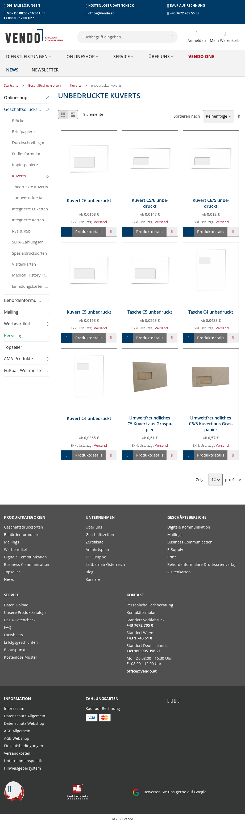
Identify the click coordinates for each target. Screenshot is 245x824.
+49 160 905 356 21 (144, 650)
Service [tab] (11, 595)
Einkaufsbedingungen (23, 745)
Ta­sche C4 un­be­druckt (210, 312)
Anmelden (197, 40)
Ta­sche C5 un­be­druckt (149, 312)
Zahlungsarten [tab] (102, 699)
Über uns (94, 527)
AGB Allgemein (17, 730)
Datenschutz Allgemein (24, 715)
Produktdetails (88, 231)
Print (171, 556)
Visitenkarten (179, 571)
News (9, 579)
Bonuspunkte (16, 649)
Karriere (93, 579)
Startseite (11, 85)
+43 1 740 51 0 (139, 638)
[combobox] (127, 37)
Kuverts (76, 85)
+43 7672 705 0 (140, 625)
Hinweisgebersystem (22, 768)
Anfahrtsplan (97, 549)
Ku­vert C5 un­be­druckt (89, 312)
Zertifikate (94, 542)
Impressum (14, 708)
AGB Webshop (16, 738)
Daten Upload (16, 604)
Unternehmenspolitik (23, 760)
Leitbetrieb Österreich (105, 564)
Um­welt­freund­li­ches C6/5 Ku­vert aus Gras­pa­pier (211, 424)
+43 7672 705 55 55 (184, 13)
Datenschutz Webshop (24, 723)
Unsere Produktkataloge (25, 612)
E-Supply (175, 549)
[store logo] (34, 36)
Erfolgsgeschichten (21, 642)
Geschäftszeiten (100, 534)
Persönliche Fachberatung (150, 604)
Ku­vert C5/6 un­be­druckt (150, 203)
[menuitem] (29, 56)
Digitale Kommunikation (25, 556)
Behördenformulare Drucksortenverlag (201, 564)
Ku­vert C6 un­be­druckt (89, 200)
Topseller (12, 571)
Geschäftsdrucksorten (44, 85)
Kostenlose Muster (20, 657)
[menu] (122, 63)
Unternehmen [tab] (100, 517)
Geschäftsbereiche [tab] (186, 517)
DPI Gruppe (96, 556)
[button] (111, 232)
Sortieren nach (187, 116)
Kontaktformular (141, 612)
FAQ (7, 627)
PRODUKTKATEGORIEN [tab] (24, 517)
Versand (100, 221)
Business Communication (26, 564)
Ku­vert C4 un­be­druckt (89, 418)
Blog (89, 571)
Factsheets (13, 634)
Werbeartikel (15, 549)
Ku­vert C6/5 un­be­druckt (211, 203)
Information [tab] (17, 699)
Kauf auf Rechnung (103, 708)
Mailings (11, 542)
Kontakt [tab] (135, 595)
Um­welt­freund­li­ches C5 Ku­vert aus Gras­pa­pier (149, 424)
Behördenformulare (21, 534)
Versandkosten (17, 753)
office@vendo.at (101, 13)
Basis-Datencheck (19, 619)
